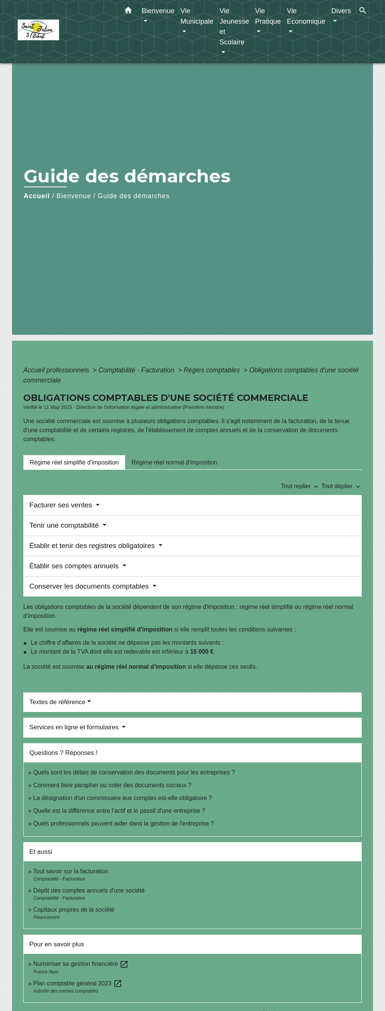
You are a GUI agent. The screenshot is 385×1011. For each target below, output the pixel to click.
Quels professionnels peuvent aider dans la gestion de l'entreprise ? (123, 823)
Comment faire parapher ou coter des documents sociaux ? (112, 785)
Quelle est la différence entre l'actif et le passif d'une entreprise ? (119, 811)
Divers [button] (341, 11)
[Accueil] (65, 32)
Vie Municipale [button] (197, 16)
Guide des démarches (134, 196)
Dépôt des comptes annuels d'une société (89, 890)
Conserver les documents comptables (90, 586)
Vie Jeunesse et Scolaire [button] (234, 26)
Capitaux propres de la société (73, 909)
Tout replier (301, 486)
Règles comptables (212, 370)
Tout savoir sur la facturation (70, 871)
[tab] (74, 462)
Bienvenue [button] (158, 11)
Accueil (37, 196)
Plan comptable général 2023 (77, 983)
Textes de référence (57, 702)
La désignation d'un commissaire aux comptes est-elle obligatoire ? (122, 798)
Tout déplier (341, 486)
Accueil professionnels (57, 370)
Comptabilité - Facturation (137, 370)
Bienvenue (73, 196)
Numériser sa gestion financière (80, 964)
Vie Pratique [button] (268, 16)
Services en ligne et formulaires (74, 727)
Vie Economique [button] (306, 16)
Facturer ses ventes (61, 505)
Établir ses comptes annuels (75, 566)
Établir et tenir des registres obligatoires (93, 546)
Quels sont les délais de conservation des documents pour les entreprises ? (134, 772)
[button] (128, 12)
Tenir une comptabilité (65, 525)
